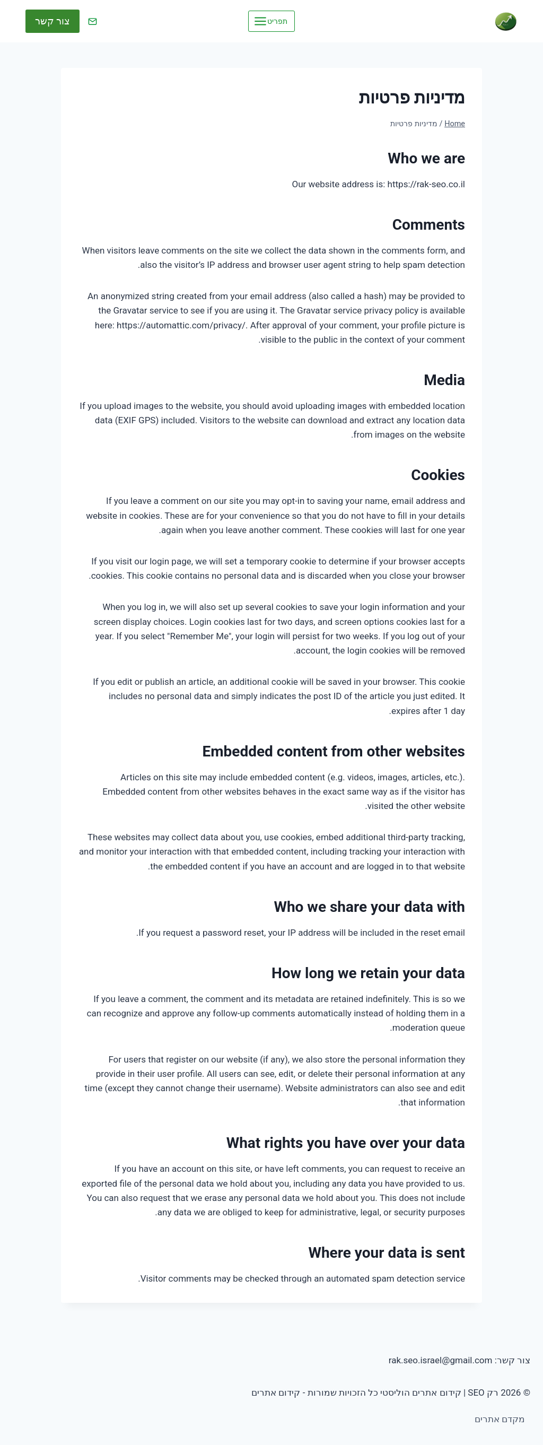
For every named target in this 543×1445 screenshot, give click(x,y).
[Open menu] (271, 21)
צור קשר (52, 21)
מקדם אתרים (500, 1419)
